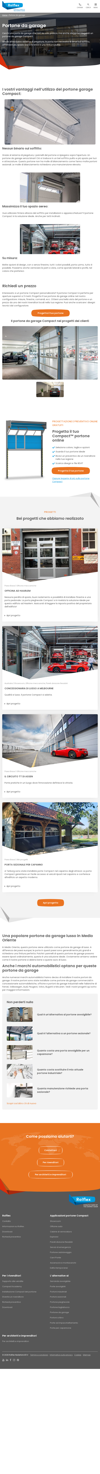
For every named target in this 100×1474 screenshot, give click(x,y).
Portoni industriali (58, 1291)
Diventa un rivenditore (13, 1296)
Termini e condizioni (39, 1355)
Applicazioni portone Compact (69, 1215)
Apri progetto (13, 615)
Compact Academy (12, 1286)
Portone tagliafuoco (60, 1307)
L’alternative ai (59, 1275)
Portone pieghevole (60, 1302)
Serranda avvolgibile (60, 1281)
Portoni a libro (57, 1317)
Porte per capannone (60, 1328)
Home (4, 15)
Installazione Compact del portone (19, 1291)
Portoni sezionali (58, 1296)
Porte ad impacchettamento (64, 1322)
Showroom (55, 1221)
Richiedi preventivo (11, 1236)
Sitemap (87, 1355)
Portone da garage (59, 1312)
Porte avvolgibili (58, 1286)
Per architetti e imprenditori (19, 1335)
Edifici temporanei (59, 1267)
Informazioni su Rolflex (13, 1226)
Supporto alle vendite (12, 1281)
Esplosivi (54, 1236)
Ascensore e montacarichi (63, 1262)
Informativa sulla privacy (61, 1355)
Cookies (77, 1355)
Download (7, 1231)
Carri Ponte (55, 1257)
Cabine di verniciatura (61, 1231)
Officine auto (56, 1226)
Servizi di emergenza (60, 1247)
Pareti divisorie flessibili (61, 1242)
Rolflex (6, 1215)
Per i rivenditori (11, 1275)
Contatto (6, 1221)
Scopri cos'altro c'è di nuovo (21, 1103)
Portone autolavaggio (61, 1252)
